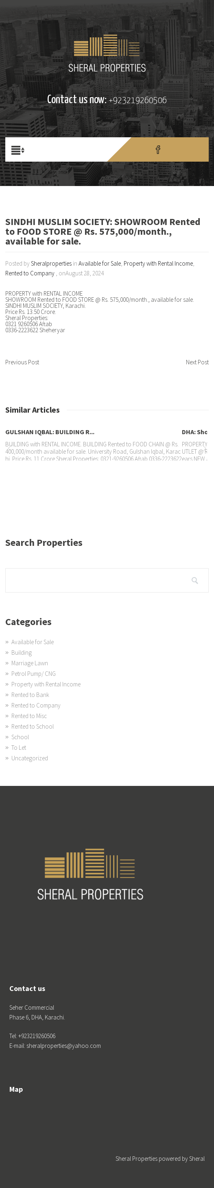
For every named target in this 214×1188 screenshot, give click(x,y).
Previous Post (22, 362)
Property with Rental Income (158, 263)
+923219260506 (138, 100)
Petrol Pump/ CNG (33, 673)
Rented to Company (30, 273)
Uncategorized (29, 758)
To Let (18, 747)
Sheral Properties (136, 1158)
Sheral (197, 1158)
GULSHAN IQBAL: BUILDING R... (49, 432)
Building (21, 652)
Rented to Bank (30, 695)
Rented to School (32, 726)
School (20, 737)
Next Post (197, 362)
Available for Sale (100, 263)
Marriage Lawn (29, 663)
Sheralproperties (51, 263)
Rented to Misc (29, 716)
